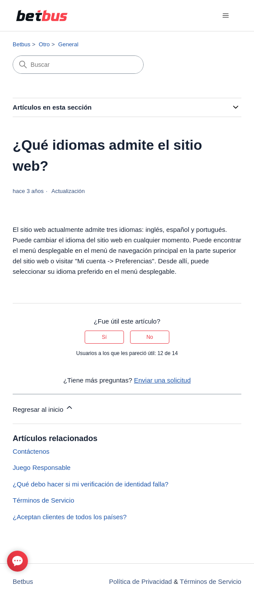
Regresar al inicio (43, 408)
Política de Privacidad (140, 581)
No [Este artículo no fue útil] (149, 337)
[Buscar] (78, 64)
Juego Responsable (42, 467)
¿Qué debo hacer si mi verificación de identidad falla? (90, 484)
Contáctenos (31, 451)
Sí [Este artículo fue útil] (104, 337)
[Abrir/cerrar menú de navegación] (225, 16)
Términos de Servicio (43, 500)
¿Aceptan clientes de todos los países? (70, 517)
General (68, 44)
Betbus (21, 44)
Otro (44, 44)
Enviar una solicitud (162, 380)
